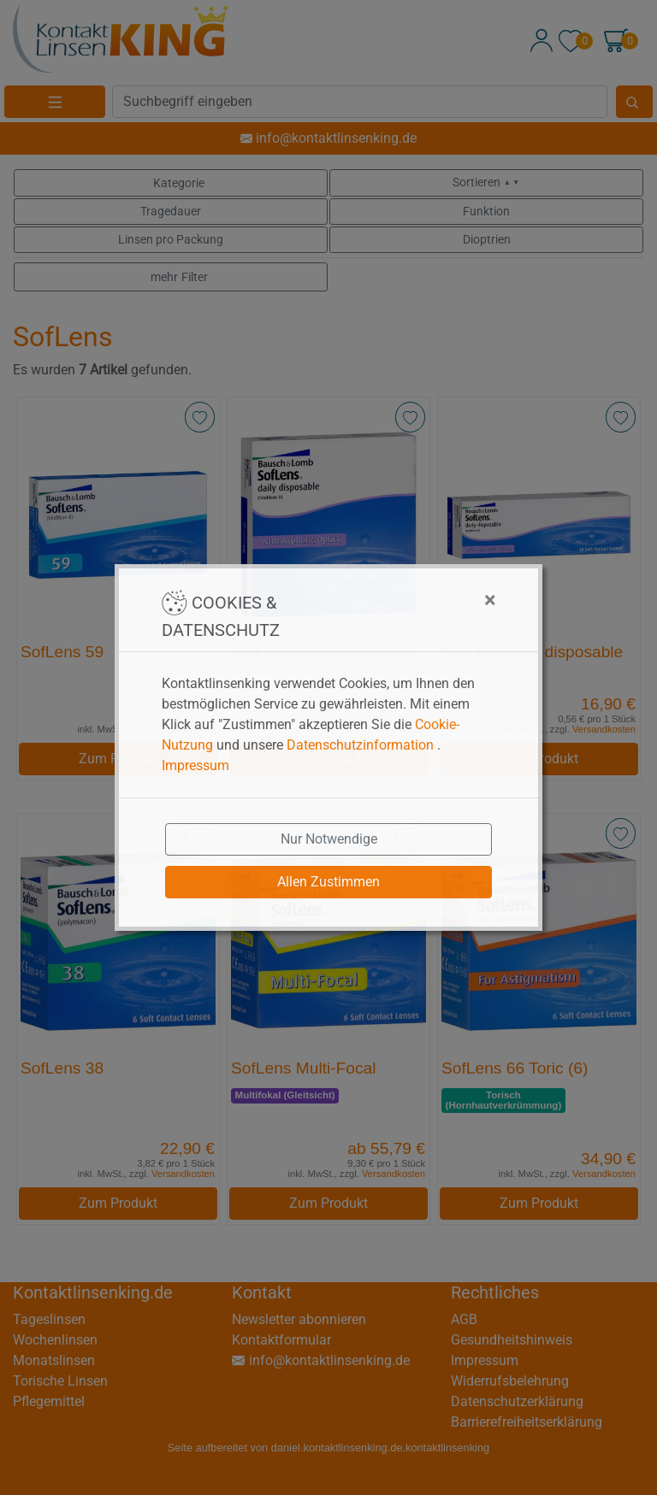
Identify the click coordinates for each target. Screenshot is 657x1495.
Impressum (195, 765)
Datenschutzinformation (360, 745)
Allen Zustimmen (328, 882)
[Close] (405, 600)
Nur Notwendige (329, 839)
